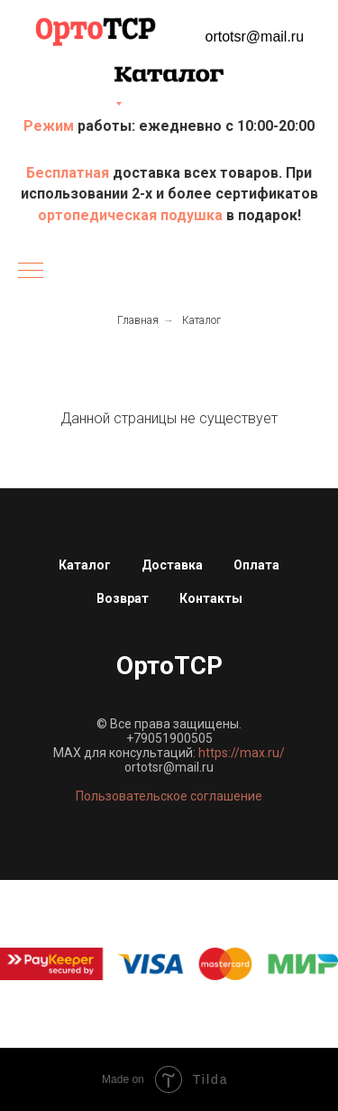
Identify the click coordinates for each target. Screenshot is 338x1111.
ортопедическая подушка (130, 215)
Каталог (201, 320)
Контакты (210, 598)
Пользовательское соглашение (169, 796)
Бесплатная (69, 172)
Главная (138, 320)
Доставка (172, 565)
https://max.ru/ (241, 752)
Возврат (122, 598)
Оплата (256, 565)
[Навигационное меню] (30, 272)
